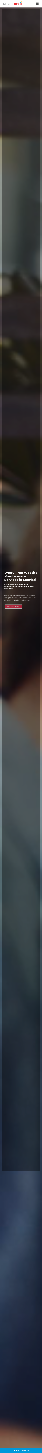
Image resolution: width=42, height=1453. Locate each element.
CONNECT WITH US (21, 1451)
